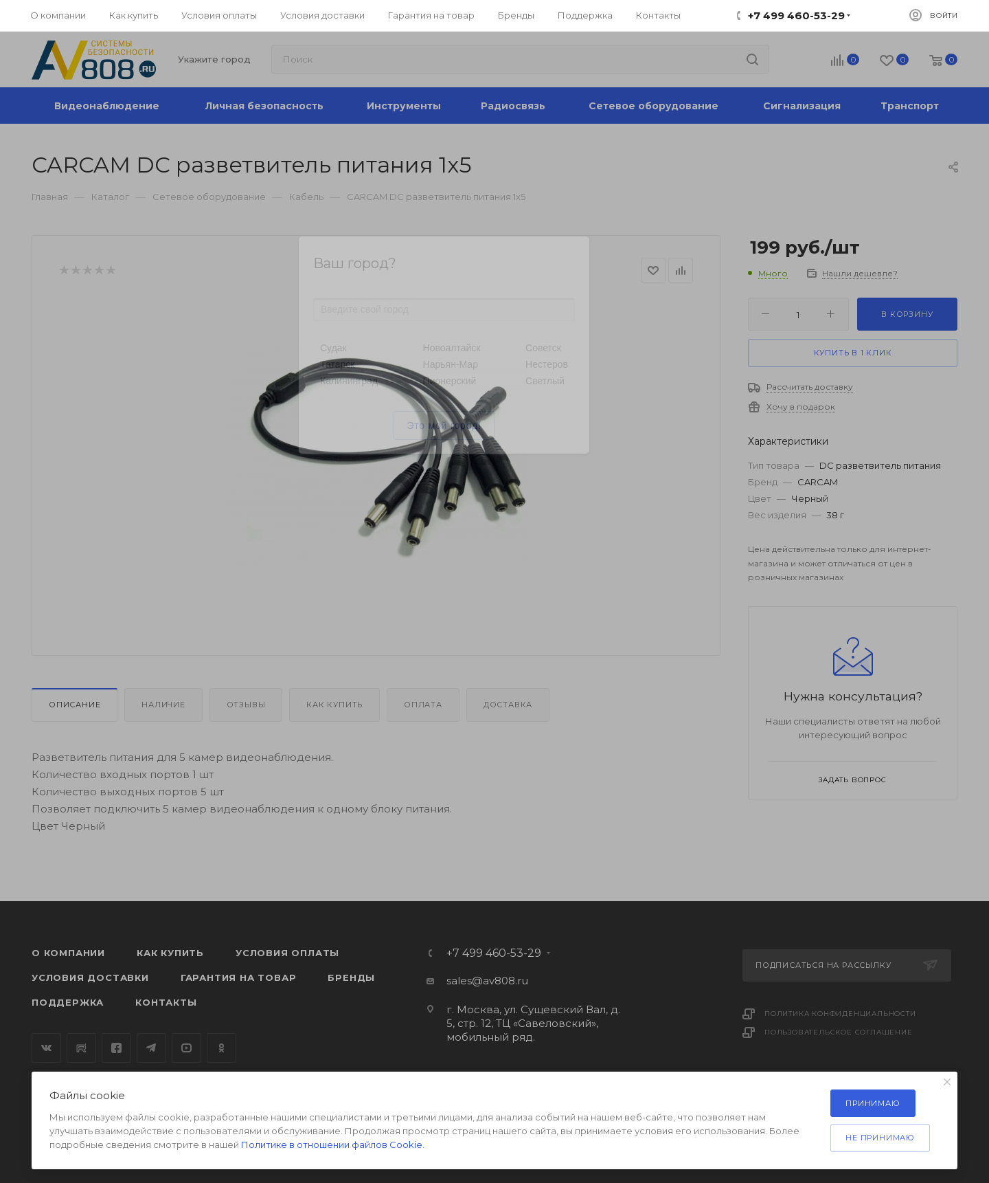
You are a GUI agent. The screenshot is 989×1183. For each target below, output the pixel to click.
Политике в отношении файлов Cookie (331, 1144)
